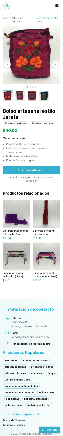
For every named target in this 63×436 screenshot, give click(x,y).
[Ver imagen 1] (27, 87)
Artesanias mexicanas (18, 20)
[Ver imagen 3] (33, 87)
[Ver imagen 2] (30, 87)
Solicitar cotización (31, 170)
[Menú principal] (57, 5)
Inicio (5, 18)
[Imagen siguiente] (55, 64)
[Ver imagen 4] (35, 87)
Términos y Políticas (14, 425)
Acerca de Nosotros (14, 420)
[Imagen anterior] (7, 64)
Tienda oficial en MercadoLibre (31, 343)
